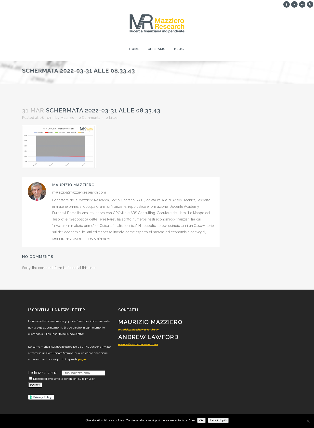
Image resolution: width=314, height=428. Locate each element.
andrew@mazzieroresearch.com (138, 344)
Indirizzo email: (45, 372)
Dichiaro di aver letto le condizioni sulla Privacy (62, 378)
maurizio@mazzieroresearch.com (138, 329)
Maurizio (67, 118)
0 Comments (89, 118)
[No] (307, 421)
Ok (201, 420)
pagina (82, 359)
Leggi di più (218, 420)
